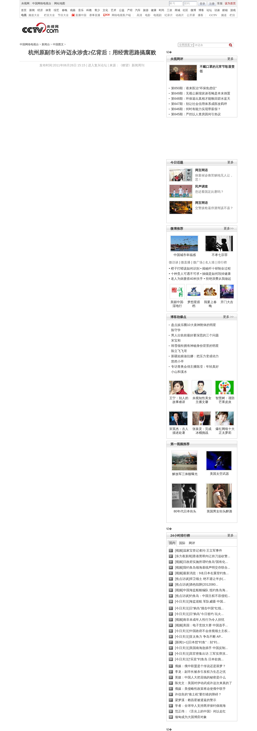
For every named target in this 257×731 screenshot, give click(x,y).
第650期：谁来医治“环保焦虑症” (194, 88)
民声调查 (201, 186)
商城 (177, 10)
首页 (24, 10)
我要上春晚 (210, 304)
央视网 (25, 3)
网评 (192, 543)
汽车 (138, 10)
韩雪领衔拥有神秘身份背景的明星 (195, 345)
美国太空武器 (219, 473)
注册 (212, 3)
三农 (169, 10)
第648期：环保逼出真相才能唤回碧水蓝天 (200, 98)
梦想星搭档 (193, 304)
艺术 (113, 10)
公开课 (191, 15)
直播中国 (80, 15)
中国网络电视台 (41, 3)
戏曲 (72, 10)
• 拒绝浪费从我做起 (217, 278)
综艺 (56, 10)
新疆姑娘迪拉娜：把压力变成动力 (195, 356)
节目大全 (63, 15)
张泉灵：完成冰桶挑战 (201, 431)
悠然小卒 (177, 361)
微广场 (198, 262)
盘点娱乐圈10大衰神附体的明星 (193, 325)
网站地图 (59, 3)
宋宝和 (176, 340)
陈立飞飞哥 (179, 351)
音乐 (81, 10)
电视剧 (157, 15)
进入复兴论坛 (97, 65)
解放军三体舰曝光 (185, 474)
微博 (193, 10)
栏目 (232, 15)
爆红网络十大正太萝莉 (225, 431)
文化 (105, 10)
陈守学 (176, 330)
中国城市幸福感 (185, 255)
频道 (224, 15)
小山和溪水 (179, 372)
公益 (121, 10)
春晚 (64, 10)
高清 (139, 15)
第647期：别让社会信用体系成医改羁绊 (199, 104)
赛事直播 (94, 15)
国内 (172, 543)
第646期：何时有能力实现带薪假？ (196, 109)
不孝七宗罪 (220, 255)
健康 (153, 10)
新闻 (32, 10)
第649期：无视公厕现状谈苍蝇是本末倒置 (200, 93)
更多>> (229, 228)
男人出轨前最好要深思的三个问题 (195, 335)
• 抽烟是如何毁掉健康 (215, 273)
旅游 (145, 10)
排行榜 (222, 262)
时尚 (161, 10)
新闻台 (46, 44)
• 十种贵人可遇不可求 (184, 273)
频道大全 (34, 15)
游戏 (233, 10)
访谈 (217, 10)
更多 (230, 58)
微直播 (185, 262)
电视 (24, 15)
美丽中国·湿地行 (177, 304)
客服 (220, 3)
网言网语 (201, 170)
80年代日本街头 (185, 511)
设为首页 (230, 3)
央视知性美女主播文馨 (201, 400)
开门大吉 (227, 302)
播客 (200, 15)
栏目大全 (49, 15)
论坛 (209, 10)
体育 (48, 10)
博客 (201, 10)
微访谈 (173, 262)
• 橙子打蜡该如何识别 (184, 268)
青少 (97, 10)
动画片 (180, 15)
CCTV (213, 15)
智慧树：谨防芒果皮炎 (225, 400)
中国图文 (58, 44)
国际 (182, 543)
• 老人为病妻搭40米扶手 (186, 278)
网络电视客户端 (121, 15)
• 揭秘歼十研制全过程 (215, 268)
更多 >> (228, 316)
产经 (130, 10)
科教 (89, 10)
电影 (147, 15)
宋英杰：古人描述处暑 (178, 431)
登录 (202, 3)
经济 (40, 10)
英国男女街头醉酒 (219, 511)
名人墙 (210, 262)
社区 (185, 10)
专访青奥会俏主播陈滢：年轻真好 (195, 366)
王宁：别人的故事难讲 (178, 400)
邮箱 (225, 10)
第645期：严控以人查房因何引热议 (196, 114)
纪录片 (169, 15)
